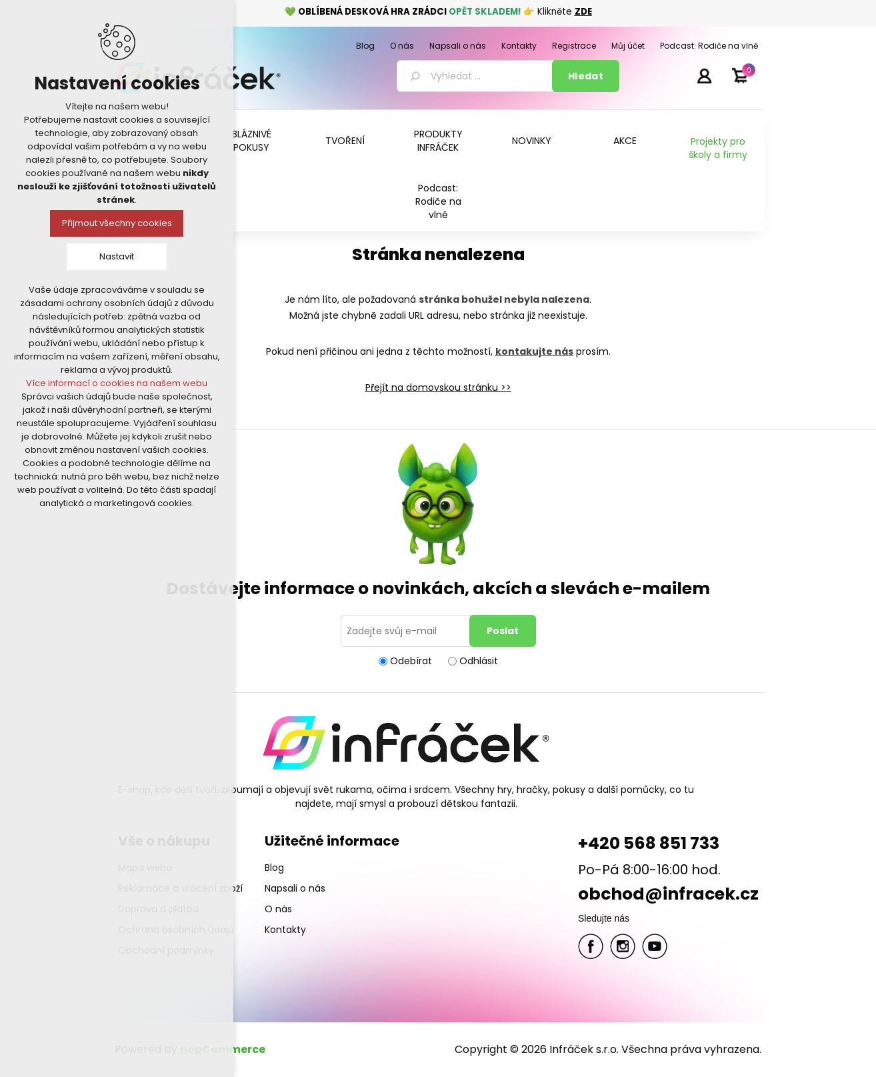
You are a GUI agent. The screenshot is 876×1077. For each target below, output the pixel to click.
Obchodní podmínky (166, 950)
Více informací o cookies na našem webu (116, 383)
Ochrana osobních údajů (176, 929)
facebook (590, 946)
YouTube (654, 946)
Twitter (622, 946)
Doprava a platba (158, 909)
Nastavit (116, 256)
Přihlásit (704, 75)
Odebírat (411, 661)
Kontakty (285, 929)
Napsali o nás (295, 888)
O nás (278, 909)
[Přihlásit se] (407, 631)
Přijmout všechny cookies (117, 223)
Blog (274, 867)
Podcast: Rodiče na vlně (438, 201)
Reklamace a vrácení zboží (180, 888)
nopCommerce (222, 1049)
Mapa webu (145, 867)
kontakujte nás (534, 351)
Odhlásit (478, 661)
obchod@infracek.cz (668, 894)
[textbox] (477, 76)
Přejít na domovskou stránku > (435, 387)
